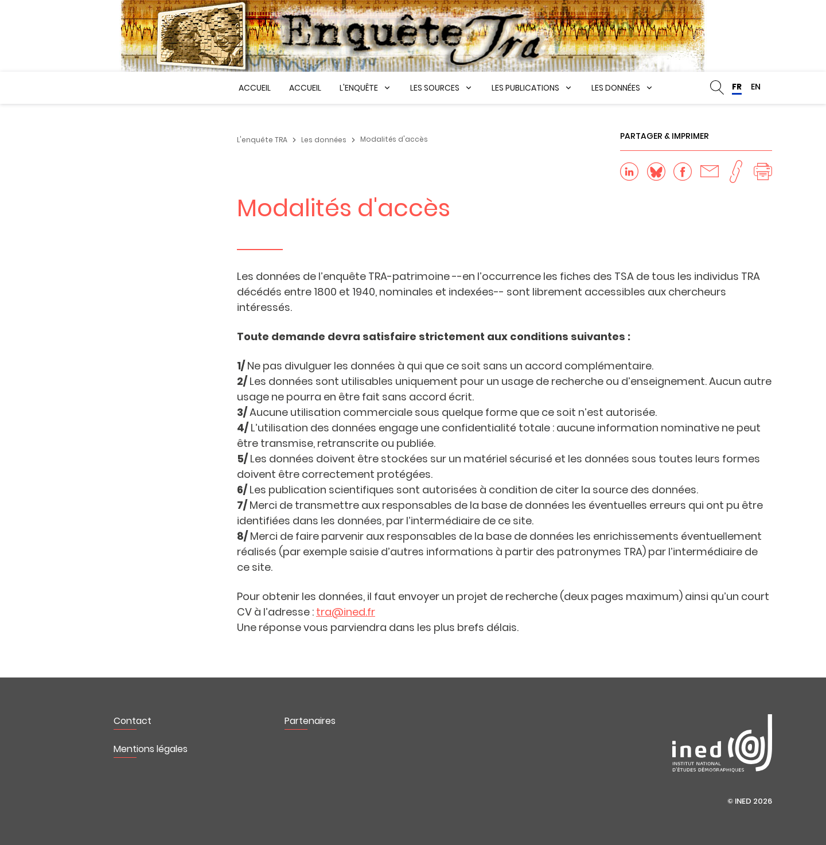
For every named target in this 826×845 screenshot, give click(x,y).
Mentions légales (151, 749)
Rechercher (717, 87)
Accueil (255, 88)
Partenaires (310, 720)
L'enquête (359, 88)
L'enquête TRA (262, 140)
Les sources (434, 88)
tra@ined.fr (345, 612)
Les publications (525, 88)
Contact (132, 720)
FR (737, 86)
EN (756, 86)
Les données (615, 88)
